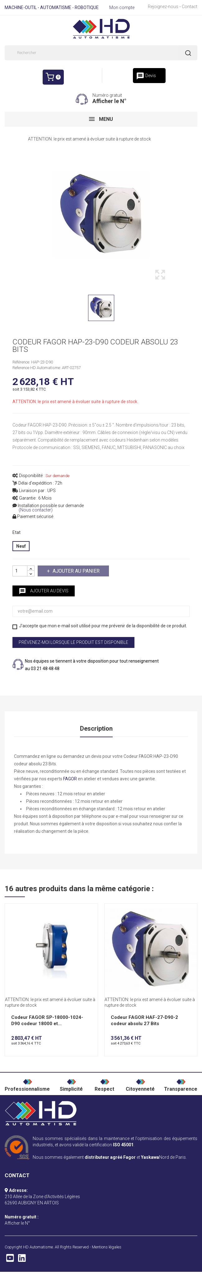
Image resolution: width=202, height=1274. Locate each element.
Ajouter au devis (43, 591)
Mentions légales (106, 1248)
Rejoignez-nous (163, 6)
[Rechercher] (101, 52)
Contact (189, 6)
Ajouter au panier (75, 571)
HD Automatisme (38, 1248)
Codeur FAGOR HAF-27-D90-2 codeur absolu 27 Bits (144, 1021)
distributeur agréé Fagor (110, 1158)
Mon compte (121, 7)
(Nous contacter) (36, 510)
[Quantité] (19, 570)
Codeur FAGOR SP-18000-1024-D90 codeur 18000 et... (47, 1021)
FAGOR (70, 780)
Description (96, 729)
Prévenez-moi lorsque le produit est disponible (73, 642)
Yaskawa (150, 1158)
